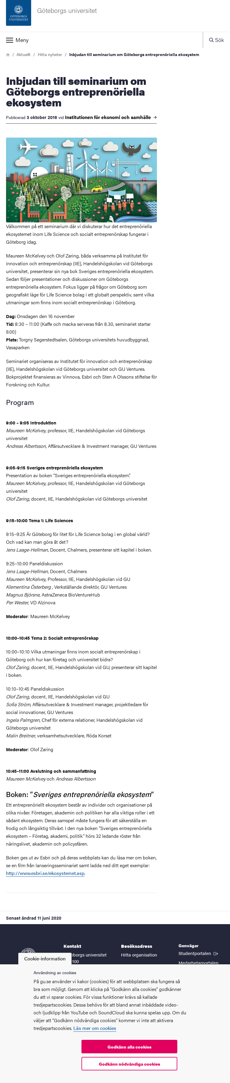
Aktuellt (23, 54)
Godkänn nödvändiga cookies (129, 1064)
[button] (101, 40)
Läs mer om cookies (94, 1028)
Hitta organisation (139, 954)
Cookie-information (45, 958)
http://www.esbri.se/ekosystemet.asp (45, 873)
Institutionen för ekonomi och (111, 117)
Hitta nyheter (50, 54)
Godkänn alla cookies (130, 1047)
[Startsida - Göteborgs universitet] (115, 16)
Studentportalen (198, 953)
